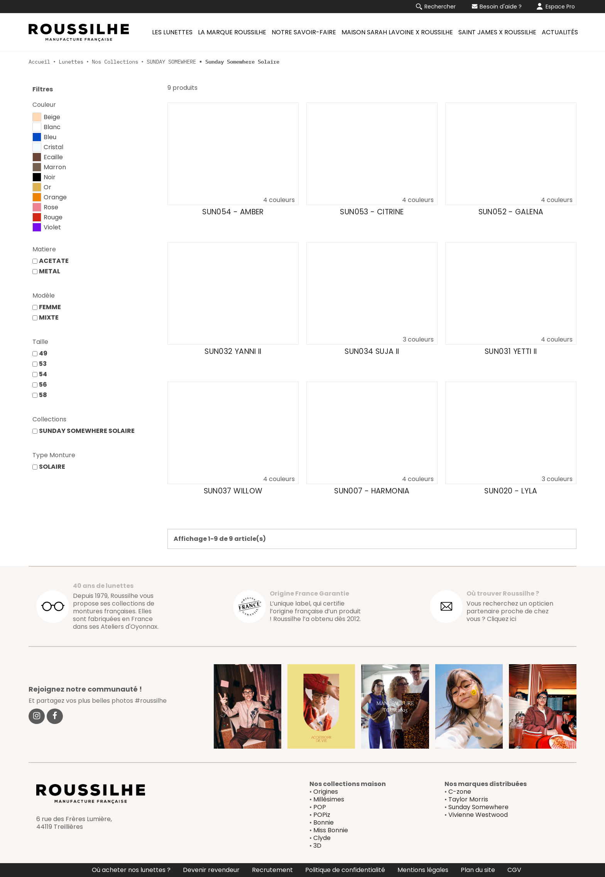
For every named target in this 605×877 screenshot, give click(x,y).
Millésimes (328, 799)
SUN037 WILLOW (233, 491)
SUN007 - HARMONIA (371, 491)
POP (319, 807)
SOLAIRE (52, 466)
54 (43, 374)
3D (317, 845)
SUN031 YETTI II (511, 351)
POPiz (321, 814)
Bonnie (323, 822)
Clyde (322, 837)
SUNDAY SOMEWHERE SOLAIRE (87, 430)
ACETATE (54, 260)
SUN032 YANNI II (233, 351)
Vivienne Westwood (478, 814)
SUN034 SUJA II (372, 351)
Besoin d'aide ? (497, 6)
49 (43, 353)
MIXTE (49, 317)
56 (43, 384)
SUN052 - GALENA (511, 212)
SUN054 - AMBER (233, 212)
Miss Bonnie (330, 830)
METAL (49, 271)
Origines (325, 791)
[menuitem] (171, 32)
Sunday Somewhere (478, 807)
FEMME (50, 307)
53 (43, 363)
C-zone (459, 791)
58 (43, 395)
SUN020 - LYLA (510, 491)
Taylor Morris (468, 799)
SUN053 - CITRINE (372, 212)
